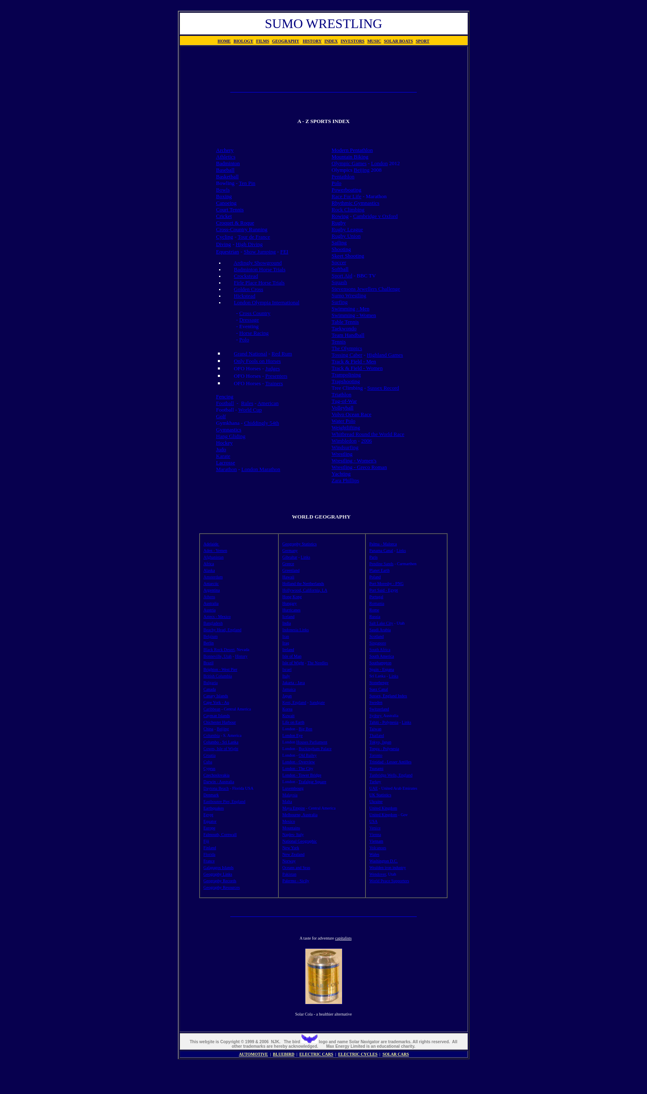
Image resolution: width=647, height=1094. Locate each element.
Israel (286, 669)
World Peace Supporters (389, 881)
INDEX (331, 41)
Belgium (210, 636)
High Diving (249, 244)
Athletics (226, 157)
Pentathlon (343, 176)
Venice (374, 828)
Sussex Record (383, 388)
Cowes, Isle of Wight (220, 748)
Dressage (249, 320)
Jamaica (288, 689)
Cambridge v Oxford (375, 216)
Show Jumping (260, 252)
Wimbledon (344, 441)
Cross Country (254, 313)
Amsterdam (213, 577)
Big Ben (305, 729)
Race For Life (346, 196)
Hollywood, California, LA (304, 590)
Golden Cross (248, 289)
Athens (209, 596)
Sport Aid (342, 275)
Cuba (207, 762)
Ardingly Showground (258, 263)
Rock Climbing (348, 209)
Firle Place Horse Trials (259, 282)
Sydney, (376, 715)
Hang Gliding (231, 436)
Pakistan (289, 874)
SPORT (423, 41)
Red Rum (282, 353)
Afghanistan (213, 557)
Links (305, 557)
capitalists (343, 938)
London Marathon (260, 469)
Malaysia (290, 795)
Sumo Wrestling (349, 295)
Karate (223, 456)
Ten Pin (247, 183)
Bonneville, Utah (217, 656)
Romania (376, 603)
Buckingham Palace (315, 748)
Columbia (211, 735)
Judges (272, 368)
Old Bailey (308, 755)
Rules (247, 403)
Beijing (361, 170)
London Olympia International (267, 302)
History (241, 656)
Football (225, 403)
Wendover (377, 874)
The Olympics (347, 348)
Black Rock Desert (219, 649)
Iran (285, 636)
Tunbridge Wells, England (390, 775)
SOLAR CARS (396, 1054)
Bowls (223, 190)
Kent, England (294, 702)
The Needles (317, 663)
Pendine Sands (381, 563)
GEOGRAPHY (286, 41)
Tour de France (254, 237)
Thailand (376, 735)
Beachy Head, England (222, 630)
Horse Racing (254, 333)
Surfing (340, 302)
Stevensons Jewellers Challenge (366, 289)
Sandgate (317, 702)
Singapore (377, 643)
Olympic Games (349, 163)
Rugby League (347, 229)
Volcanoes (377, 847)
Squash (339, 282)
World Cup (250, 410)
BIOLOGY (243, 41)
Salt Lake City (381, 623)
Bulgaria (210, 682)
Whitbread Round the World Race (368, 434)
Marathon (226, 469)
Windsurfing (345, 447)
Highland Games (385, 355)
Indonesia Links (295, 630)
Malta (287, 801)
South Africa (379, 649)
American (268, 403)
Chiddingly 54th (261, 423)
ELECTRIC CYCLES (358, 1054)
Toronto (376, 755)
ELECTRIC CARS (316, 1054)
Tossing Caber (347, 355)
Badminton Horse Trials (260, 269)
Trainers (274, 383)
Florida (209, 854)
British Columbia (217, 676)
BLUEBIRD (283, 1054)
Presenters (276, 376)
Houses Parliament (311, 742)
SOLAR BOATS (398, 41)
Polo (244, 339)
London (379, 163)
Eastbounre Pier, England (224, 801)
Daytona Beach (216, 788)
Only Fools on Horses (257, 361)
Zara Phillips (345, 480)
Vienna (375, 834)
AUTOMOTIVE (253, 1054)
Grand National (250, 353)
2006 (366, 441)
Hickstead (244, 296)
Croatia (209, 755)
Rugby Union (346, 236)
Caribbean (211, 709)
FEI (284, 252)
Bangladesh (213, 623)
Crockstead (246, 276)
